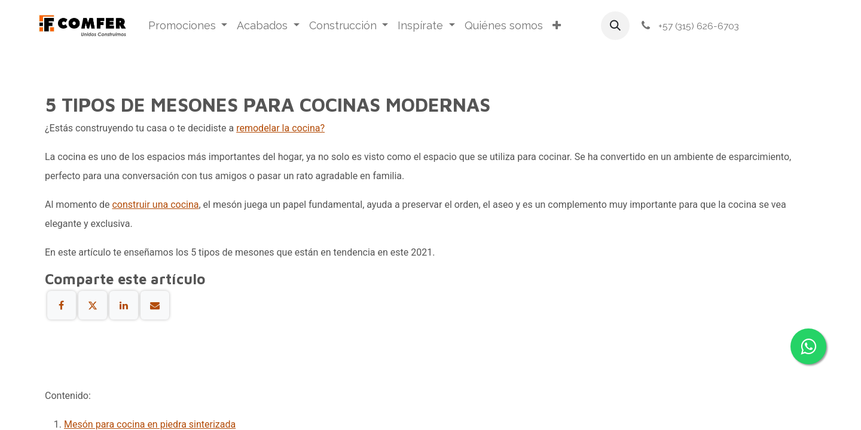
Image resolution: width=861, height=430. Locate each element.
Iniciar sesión (787, 26)
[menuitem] (188, 25)
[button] (615, 25)
